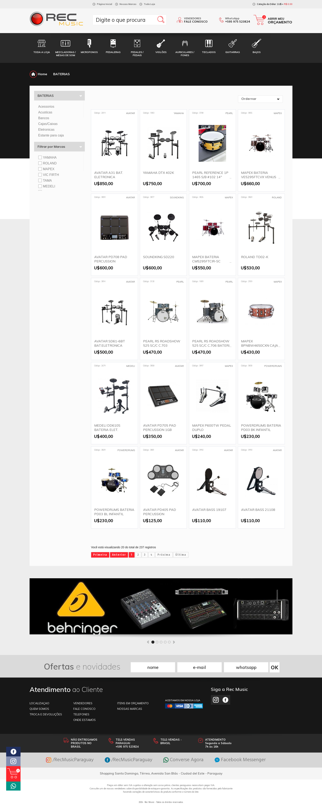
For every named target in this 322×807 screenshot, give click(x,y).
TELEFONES (81, 714)
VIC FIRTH (48, 175)
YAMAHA (47, 157)
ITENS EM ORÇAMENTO (133, 703)
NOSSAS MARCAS (129, 709)
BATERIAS (61, 74)
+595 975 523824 (237, 21)
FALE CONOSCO (84, 709)
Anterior (119, 554)
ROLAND (47, 163)
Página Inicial (104, 4)
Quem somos (39, 709)
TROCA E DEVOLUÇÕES (46, 714)
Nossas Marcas (128, 4)
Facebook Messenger (240, 760)
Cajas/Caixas (48, 124)
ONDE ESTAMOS (84, 720)
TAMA (45, 180)
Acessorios (46, 106)
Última (180, 554)
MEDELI (46, 186)
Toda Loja (149, 4)
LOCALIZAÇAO (39, 703)
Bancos (43, 118)
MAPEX (46, 169)
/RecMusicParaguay (70, 760)
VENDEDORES (82, 703)
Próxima (164, 554)
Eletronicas (46, 129)
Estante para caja (51, 135)
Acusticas (45, 112)
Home (38, 74)
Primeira (100, 554)
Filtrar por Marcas (60, 146)
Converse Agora (183, 760)
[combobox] (260, 99)
